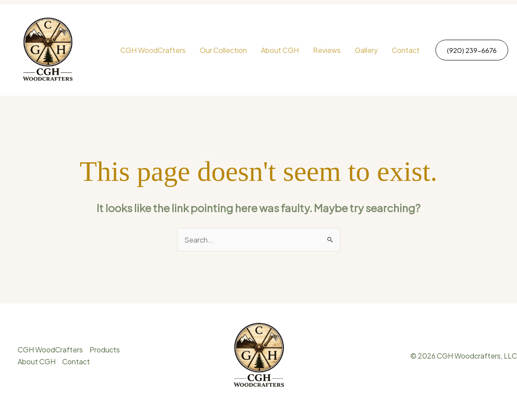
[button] (471, 50)
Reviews (327, 50)
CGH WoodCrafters (153, 50)
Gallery (366, 50)
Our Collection (223, 50)
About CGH (280, 50)
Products (104, 349)
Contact (406, 50)
